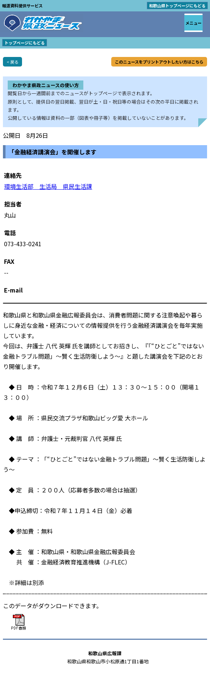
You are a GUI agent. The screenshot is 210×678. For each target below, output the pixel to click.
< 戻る (12, 62)
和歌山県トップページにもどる (177, 5)
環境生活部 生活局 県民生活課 (48, 186)
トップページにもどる (24, 43)
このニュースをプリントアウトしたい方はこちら (159, 62)
